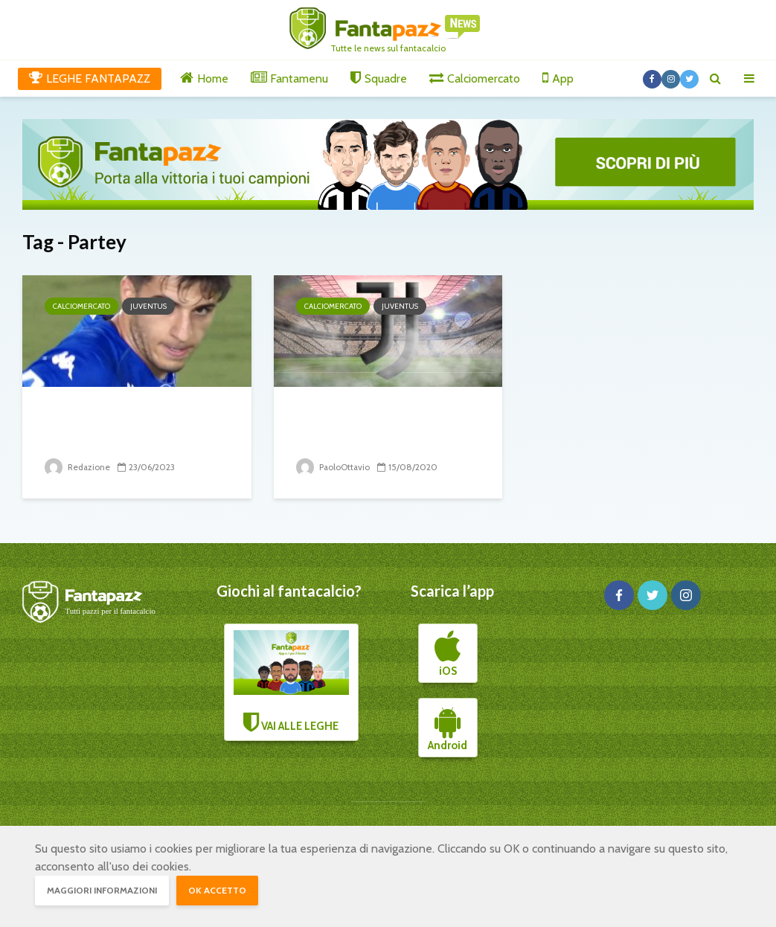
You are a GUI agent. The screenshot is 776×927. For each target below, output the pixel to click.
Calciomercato (81, 306)
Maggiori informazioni (102, 890)
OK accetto (217, 890)
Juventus (148, 306)
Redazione (78, 466)
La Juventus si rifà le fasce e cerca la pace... (127, 426)
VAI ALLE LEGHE (291, 681)
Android (447, 728)
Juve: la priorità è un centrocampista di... (369, 426)
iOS (448, 654)
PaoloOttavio (333, 466)
